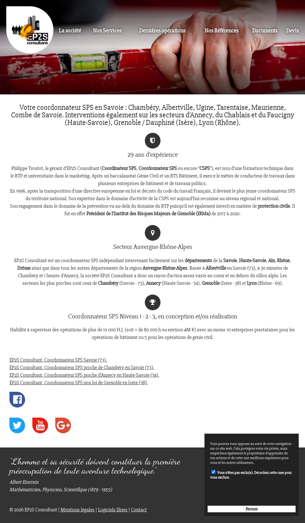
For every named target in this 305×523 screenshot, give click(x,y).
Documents (264, 30)
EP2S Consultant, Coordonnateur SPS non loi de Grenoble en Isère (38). (78, 383)
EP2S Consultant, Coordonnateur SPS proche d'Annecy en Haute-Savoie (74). (84, 375)
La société (70, 30)
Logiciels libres (113, 510)
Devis (292, 30)
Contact (139, 510)
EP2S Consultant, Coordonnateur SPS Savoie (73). (58, 360)
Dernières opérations (162, 30)
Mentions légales (78, 510)
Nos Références (221, 30)
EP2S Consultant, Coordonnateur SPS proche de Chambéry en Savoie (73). (81, 367)
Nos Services (107, 30)
